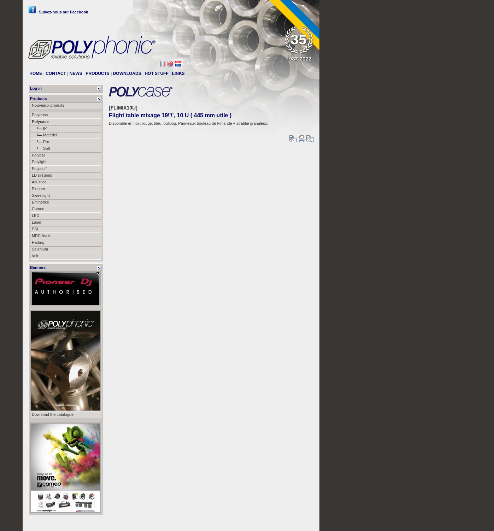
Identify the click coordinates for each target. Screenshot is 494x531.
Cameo (38, 209)
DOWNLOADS (127, 73)
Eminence (40, 202)
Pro (40, 142)
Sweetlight (41, 195)
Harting (38, 242)
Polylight (39, 162)
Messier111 (304, 523)
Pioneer (38, 189)
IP (39, 128)
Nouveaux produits (48, 105)
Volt (35, 256)
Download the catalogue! (53, 414)
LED (35, 215)
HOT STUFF (156, 73)
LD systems (42, 175)
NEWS (76, 73)
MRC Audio (42, 236)
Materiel (44, 135)
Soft (41, 148)
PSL (35, 229)
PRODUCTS (98, 73)
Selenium (40, 249)
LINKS (178, 73)
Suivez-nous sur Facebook (58, 12)
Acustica (39, 182)
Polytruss (40, 115)
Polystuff (39, 168)
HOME (35, 73)
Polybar (38, 155)
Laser (37, 222)
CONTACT (56, 73)
